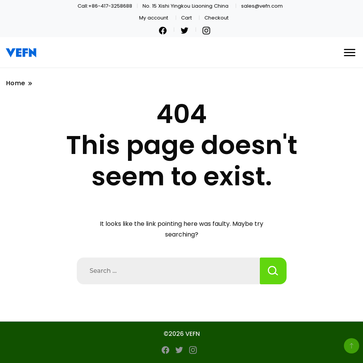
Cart (186, 17)
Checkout (216, 17)
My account (153, 17)
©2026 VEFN (182, 333)
